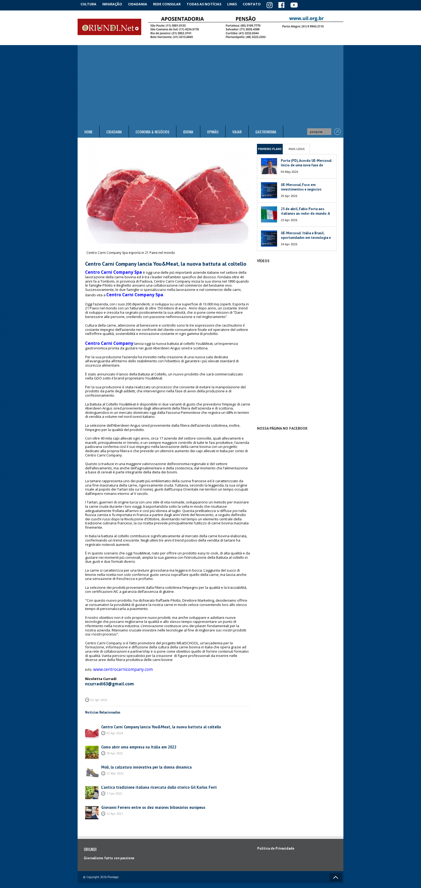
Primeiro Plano (270, 148)
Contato (259, 4)
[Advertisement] (210, 84)
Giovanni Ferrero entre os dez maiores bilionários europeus (148, 798)
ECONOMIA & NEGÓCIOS (152, 131)
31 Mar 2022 (115, 764)
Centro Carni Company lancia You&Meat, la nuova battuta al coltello (155, 718)
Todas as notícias (208, 4)
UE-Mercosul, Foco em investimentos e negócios (301, 186)
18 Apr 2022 (115, 744)
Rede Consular (171, 4)
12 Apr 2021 (115, 804)
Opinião (213, 131)
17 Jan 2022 (114, 784)
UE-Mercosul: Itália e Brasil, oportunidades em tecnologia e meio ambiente (306, 237)
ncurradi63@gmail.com (105, 675)
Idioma (188, 131)
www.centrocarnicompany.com (118, 662)
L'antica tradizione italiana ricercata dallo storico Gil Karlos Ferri (153, 778)
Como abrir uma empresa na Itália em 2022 (135, 738)
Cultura (89, 4)
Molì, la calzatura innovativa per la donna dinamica (141, 758)
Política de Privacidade (275, 839)
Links (237, 4)
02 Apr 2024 (97, 691)
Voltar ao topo (335, 868)
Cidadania (141, 4)
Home (88, 131)
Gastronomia (265, 131)
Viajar (237, 131)
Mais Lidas (297, 148)
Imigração (115, 4)
